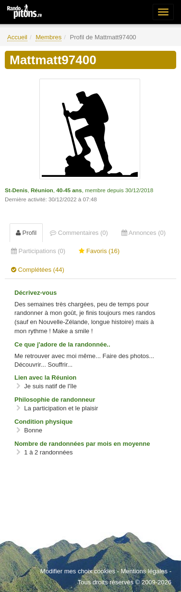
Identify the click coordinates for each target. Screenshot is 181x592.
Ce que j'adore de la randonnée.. (62, 344)
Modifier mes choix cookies (77, 571)
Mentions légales (144, 571)
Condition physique (43, 421)
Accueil (17, 37)
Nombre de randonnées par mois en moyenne (82, 444)
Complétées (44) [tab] (37, 269)
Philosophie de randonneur (54, 399)
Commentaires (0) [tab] (79, 232)
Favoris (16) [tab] (99, 251)
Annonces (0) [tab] (143, 232)
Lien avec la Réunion (45, 377)
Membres (48, 37)
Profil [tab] (26, 232)
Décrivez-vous (35, 292)
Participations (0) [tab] (38, 251)
